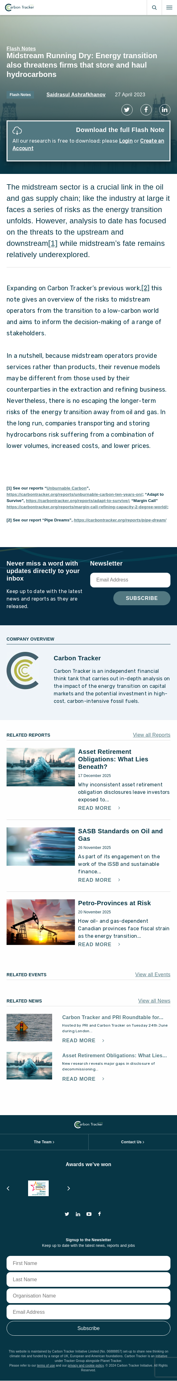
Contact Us (131, 1142)
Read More (95, 808)
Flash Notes (21, 48)
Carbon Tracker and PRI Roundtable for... (112, 1017)
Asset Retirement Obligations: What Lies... (114, 1055)
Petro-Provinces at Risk (114, 903)
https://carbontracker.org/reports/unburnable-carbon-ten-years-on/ (74, 494)
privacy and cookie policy (86, 1365)
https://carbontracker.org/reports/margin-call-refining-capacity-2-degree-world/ (87, 507)
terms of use (46, 1365)
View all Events (152, 974)
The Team (43, 1142)
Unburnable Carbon (66, 488)
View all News (154, 1000)
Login (126, 141)
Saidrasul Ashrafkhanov (76, 94)
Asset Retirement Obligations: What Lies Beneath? (113, 759)
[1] (53, 243)
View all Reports (151, 735)
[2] (145, 288)
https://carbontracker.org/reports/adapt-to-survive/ (77, 500)
